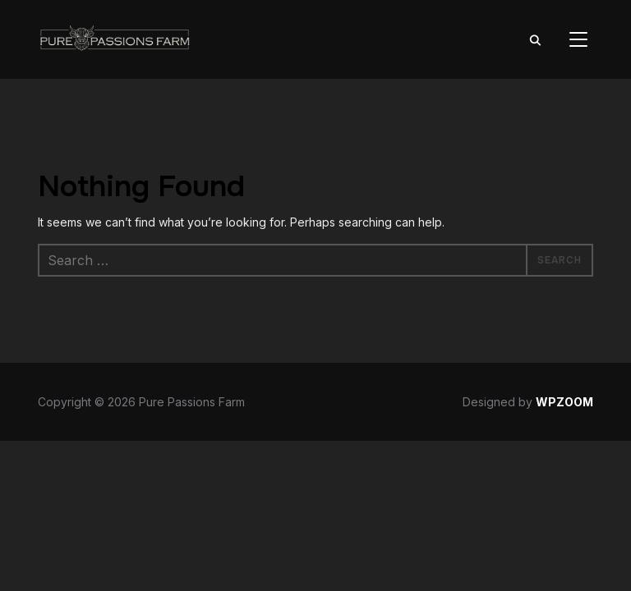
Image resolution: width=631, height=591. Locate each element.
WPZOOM (564, 402)
